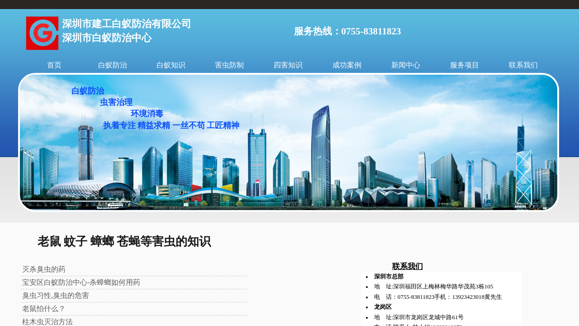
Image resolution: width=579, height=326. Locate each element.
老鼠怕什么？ (44, 308)
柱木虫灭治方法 (47, 322)
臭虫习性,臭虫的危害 (55, 295)
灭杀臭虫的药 (44, 269)
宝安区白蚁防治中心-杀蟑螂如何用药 (81, 282)
